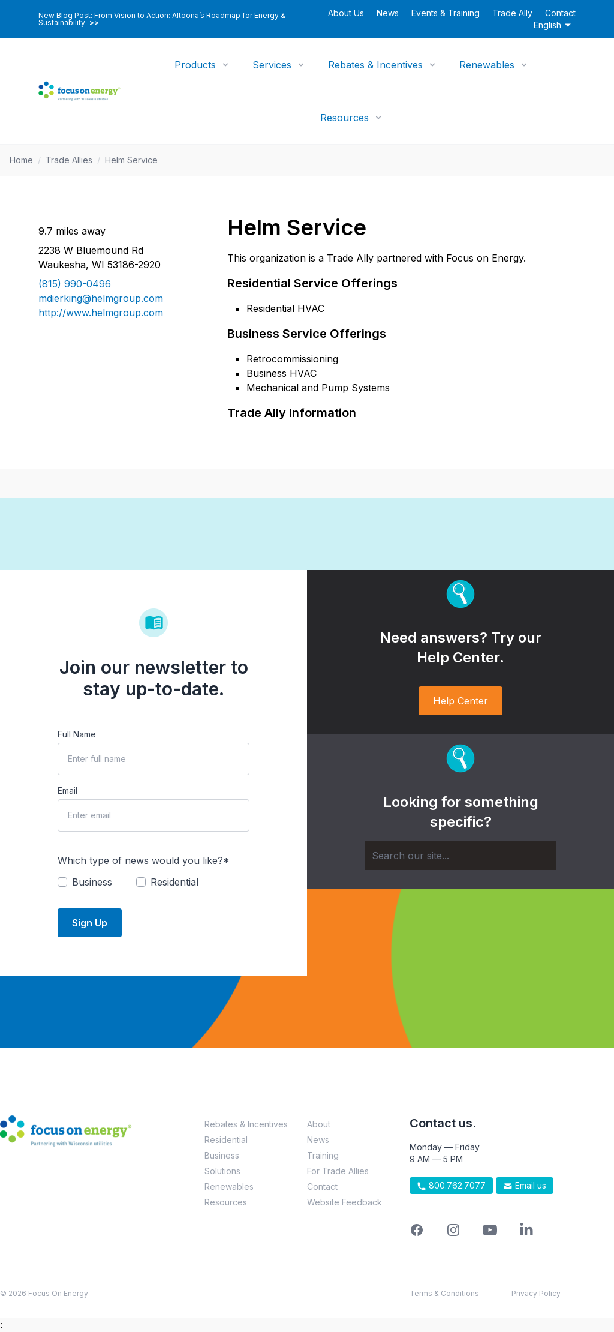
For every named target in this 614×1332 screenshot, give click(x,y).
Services (271, 65)
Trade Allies (69, 160)
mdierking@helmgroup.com (100, 298)
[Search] (460, 855)
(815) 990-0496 (74, 284)
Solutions (222, 1171)
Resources (344, 118)
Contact (560, 13)
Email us (524, 1185)
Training (323, 1155)
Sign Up (89, 923)
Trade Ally (512, 13)
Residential (226, 1140)
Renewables (486, 65)
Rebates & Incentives (375, 65)
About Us (346, 13)
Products (195, 65)
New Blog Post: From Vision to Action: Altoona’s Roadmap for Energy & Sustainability (161, 19)
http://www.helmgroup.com (100, 313)
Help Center (460, 701)
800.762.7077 (451, 1185)
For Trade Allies (338, 1171)
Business (221, 1155)
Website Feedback (344, 1202)
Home (21, 160)
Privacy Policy (536, 1293)
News (388, 13)
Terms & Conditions (444, 1293)
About (318, 1124)
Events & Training (445, 13)
